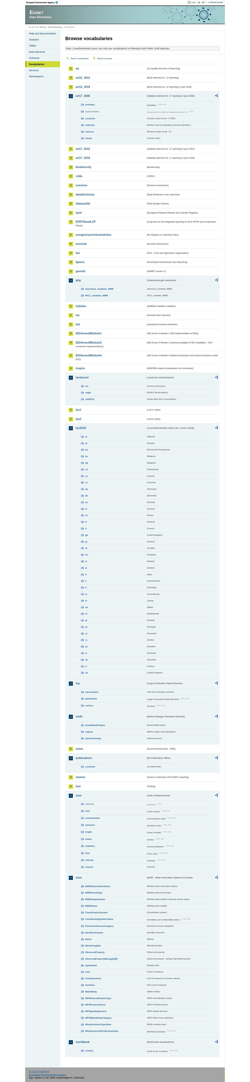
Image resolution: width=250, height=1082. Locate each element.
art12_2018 (83, 86)
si (86, 653)
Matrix (88, 939)
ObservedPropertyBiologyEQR (101, 959)
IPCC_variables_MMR (96, 295)
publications (84, 758)
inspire (80, 368)
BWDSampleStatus (95, 899)
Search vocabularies (79, 58)
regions (89, 731)
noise (79, 748)
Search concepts (104, 58)
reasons (89, 131)
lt (86, 587)
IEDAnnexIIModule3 (89, 342)
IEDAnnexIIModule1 (89, 333)
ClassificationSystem (96, 912)
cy (86, 476)
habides (81, 306)
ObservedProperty (95, 952)
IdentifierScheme (94, 932)
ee (86, 502)
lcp (78, 683)
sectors (89, 705)
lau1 (78, 409)
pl (86, 620)
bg (86, 463)
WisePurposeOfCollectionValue (101, 1031)
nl (86, 613)
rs (86, 640)
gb (86, 535)
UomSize (90, 985)
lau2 (78, 418)
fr (86, 528)
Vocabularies (36, 64)
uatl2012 (89, 399)
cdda (79, 176)
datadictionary (85, 194)
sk (86, 659)
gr (86, 541)
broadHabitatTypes (95, 725)
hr (86, 548)
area (87, 811)
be (86, 456)
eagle (88, 392)
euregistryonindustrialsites (93, 234)
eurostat (81, 243)
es (86, 515)
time (87, 853)
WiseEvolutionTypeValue (98, 1024)
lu (86, 594)
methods (89, 125)
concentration (92, 818)
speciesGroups (93, 738)
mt (86, 607)
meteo (88, 839)
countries (90, 118)
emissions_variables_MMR (99, 289)
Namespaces (36, 76)
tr (86, 666)
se (86, 646)
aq (77, 68)
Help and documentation (42, 33)
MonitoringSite (93, 945)
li (85, 581)
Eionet (42, 27)
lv (86, 600)
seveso (80, 777)
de (86, 489)
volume (89, 867)
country (89, 1050)
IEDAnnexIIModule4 (89, 355)
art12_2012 (83, 77)
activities (90, 104)
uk (86, 672)
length (88, 832)
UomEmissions (93, 978)
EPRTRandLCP (86, 221)
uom (79, 795)
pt (86, 627)
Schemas (34, 58)
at (86, 443)
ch (86, 469)
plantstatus (91, 698)
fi (86, 522)
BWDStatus (91, 906)
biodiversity (83, 167)
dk (86, 495)
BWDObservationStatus (97, 886)
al (86, 436)
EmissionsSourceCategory (99, 926)
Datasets (34, 39)
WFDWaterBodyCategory (98, 1018)
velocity (89, 860)
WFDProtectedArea (95, 1004)
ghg (78, 280)
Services (34, 70)
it (86, 574)
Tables (32, 45)
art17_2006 (83, 95)
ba (86, 449)
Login (193, 2)
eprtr (79, 212)
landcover (82, 377)
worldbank (83, 1042)
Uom (87, 972)
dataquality (83, 203)
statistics (90, 846)
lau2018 (81, 428)
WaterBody (91, 991)
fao (78, 253)
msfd (79, 716)
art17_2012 (83, 148)
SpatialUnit (91, 965)
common (81, 185)
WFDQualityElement (95, 1011)
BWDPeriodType (93, 892)
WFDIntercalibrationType (98, 998)
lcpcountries (91, 692)
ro (86, 633)
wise (79, 877)
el (86, 509)
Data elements (37, 52)
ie (86, 561)
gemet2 (80, 271)
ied (78, 324)
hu (86, 554)
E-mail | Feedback (39, 1071)
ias (78, 315)
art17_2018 (83, 157)
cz (86, 482)
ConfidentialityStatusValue (99, 919)
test (78, 786)
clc (86, 386)
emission (90, 825)
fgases (80, 262)
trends (88, 138)
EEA (43, 2)
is (86, 568)
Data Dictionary (55, 27)
